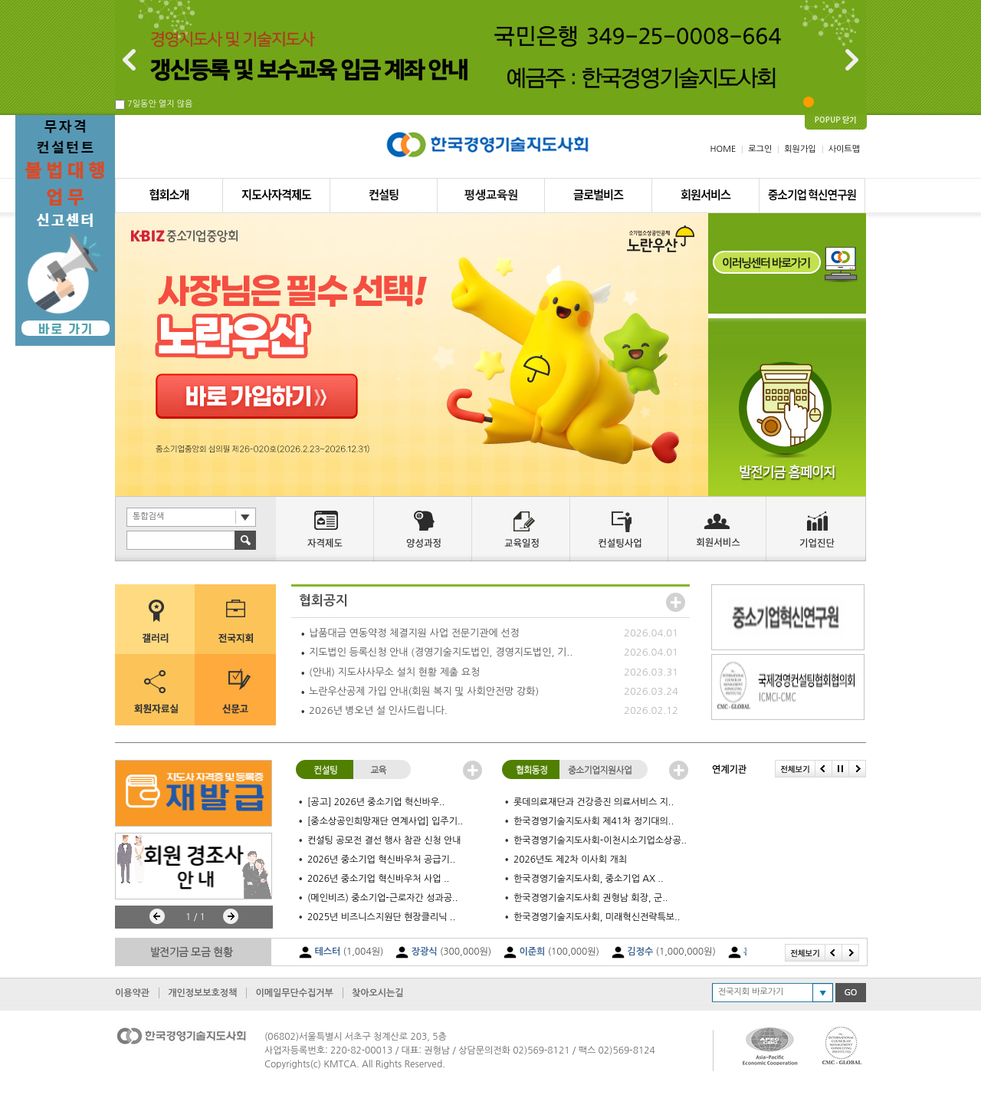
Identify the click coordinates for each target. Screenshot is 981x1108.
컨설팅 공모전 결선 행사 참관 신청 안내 (384, 840)
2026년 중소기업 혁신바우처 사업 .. (378, 878)
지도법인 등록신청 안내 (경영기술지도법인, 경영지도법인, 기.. (441, 652)
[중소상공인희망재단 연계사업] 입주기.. (385, 821)
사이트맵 (844, 149)
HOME (723, 149)
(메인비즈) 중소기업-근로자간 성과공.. (382, 898)
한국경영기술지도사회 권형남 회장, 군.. (590, 898)
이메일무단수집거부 (294, 993)
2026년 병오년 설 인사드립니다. (378, 710)
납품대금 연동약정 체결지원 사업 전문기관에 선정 (414, 633)
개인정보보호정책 (202, 993)
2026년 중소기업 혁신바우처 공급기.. (381, 859)
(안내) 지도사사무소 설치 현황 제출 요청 (394, 672)
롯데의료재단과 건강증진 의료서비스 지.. (593, 802)
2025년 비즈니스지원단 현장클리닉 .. (381, 917)
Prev (157, 916)
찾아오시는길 (378, 993)
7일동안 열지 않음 (159, 104)
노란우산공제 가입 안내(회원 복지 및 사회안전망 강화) (424, 691)
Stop (139, 916)
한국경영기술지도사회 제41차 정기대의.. (593, 821)
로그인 (760, 149)
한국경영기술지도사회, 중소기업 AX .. (588, 878)
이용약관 (132, 993)
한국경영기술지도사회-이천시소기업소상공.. (600, 840)
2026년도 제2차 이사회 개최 (570, 859)
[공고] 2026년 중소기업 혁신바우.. (376, 802)
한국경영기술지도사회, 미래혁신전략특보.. (596, 917)
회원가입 (799, 149)
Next (230, 916)
